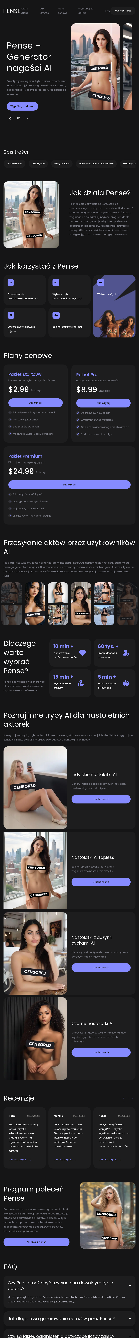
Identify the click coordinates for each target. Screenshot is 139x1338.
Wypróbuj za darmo (22, 106)
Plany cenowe (61, 163)
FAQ (107, 10)
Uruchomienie (101, 799)
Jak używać (38, 163)
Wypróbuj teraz (123, 10)
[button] (10, 118)
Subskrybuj (35, 402)
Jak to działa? (14, 163)
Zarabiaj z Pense (36, 1242)
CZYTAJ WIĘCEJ (20, 1159)
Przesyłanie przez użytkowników (96, 163)
